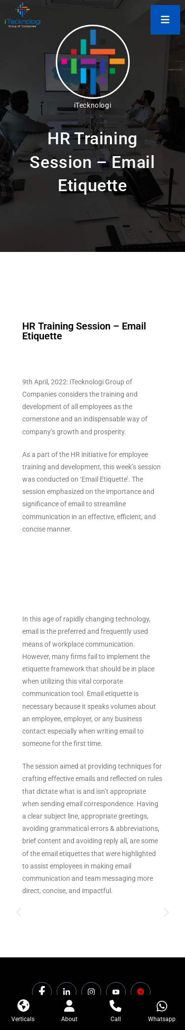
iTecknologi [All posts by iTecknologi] (92, 105)
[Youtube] (116, 992)
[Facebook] (42, 992)
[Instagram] (91, 992)
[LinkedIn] (66, 992)
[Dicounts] (140, 992)
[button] (18, 912)
